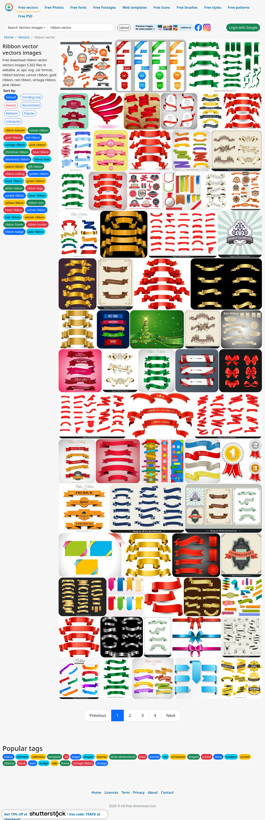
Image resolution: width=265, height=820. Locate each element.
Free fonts (78, 7)
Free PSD (25, 16)
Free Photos (54, 7)
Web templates (135, 7)
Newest (11, 105)
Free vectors (28, 7)
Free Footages (104, 7)
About (153, 792)
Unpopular (13, 121)
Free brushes (187, 7)
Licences (111, 792)
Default (11, 97)
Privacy (139, 792)
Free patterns (239, 7)
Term (125, 792)
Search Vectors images (25, 27)
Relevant (12, 113)
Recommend (31, 105)
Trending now (31, 97)
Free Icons (161, 7)
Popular (29, 113)
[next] (171, 715)
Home (9, 37)
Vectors (24, 37)
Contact (167, 792)
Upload (124, 28)
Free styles (212, 7)
